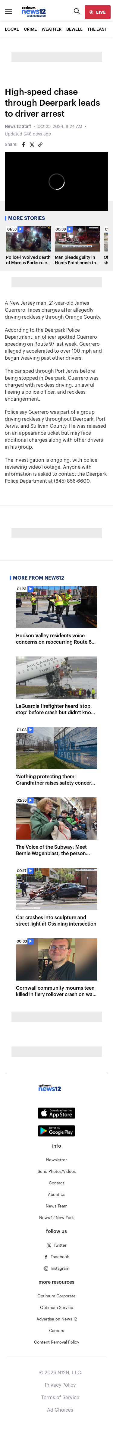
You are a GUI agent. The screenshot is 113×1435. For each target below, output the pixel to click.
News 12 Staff (18, 127)
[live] (98, 12)
